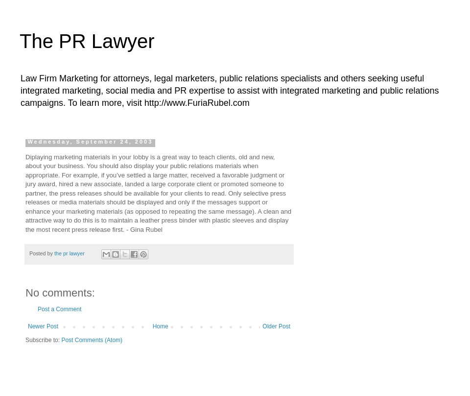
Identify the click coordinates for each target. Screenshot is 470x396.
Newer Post (43, 326)
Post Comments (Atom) (91, 340)
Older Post (276, 326)
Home (160, 326)
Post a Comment (59, 309)
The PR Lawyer (87, 41)
